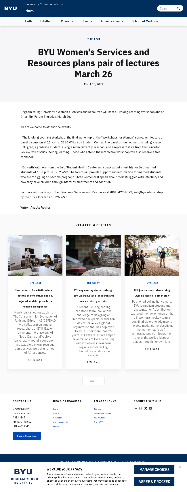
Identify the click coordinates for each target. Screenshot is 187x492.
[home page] (10, 8)
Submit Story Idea (29, 452)
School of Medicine (145, 21)
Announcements (112, 21)
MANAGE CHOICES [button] (154, 469)
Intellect (46, 21)
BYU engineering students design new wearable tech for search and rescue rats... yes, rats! (93, 300)
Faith (28, 21)
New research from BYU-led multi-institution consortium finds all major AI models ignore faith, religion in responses (35, 306)
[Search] (170, 8)
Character (68, 21)
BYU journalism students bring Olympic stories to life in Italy (152, 298)
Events (87, 21)
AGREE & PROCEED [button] (154, 481)
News (31, 10)
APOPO (94, 334)
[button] (181, 468)
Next (93, 394)
